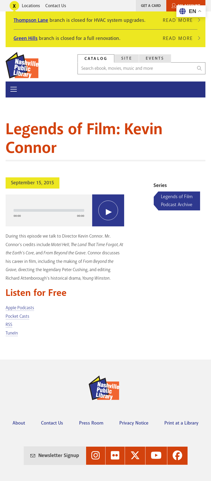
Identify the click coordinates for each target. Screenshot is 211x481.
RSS (9, 324)
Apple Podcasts (20, 308)
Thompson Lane (31, 20)
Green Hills (26, 38)
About (19, 423)
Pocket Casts (17, 316)
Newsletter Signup (58, 455)
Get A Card (151, 5)
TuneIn (12, 333)
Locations (31, 6)
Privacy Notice (133, 423)
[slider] (49, 210)
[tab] (96, 58)
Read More (180, 20)
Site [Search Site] (126, 58)
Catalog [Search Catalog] (95, 58)
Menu (28, 89)
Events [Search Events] (155, 58)
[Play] (108, 210)
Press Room (91, 423)
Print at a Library (181, 423)
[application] (65, 210)
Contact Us (55, 6)
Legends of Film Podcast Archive (177, 200)
